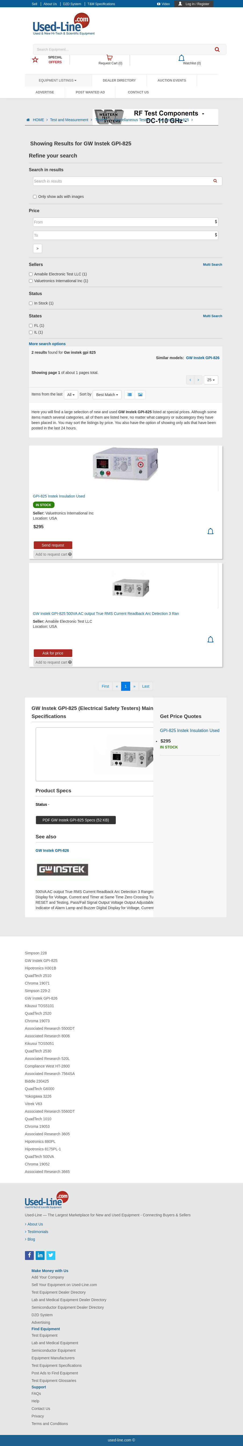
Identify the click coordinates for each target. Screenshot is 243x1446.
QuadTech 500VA (39, 1156)
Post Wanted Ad (90, 92)
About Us (50, 4)
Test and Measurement (71, 120)
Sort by (85, 394)
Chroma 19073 (37, 1021)
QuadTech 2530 (38, 1051)
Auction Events (172, 80)
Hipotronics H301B (40, 968)
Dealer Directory (119, 80)
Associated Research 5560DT (50, 1111)
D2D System (72, 4)
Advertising (41, 1322)
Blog (30, 1239)
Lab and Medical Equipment (55, 1343)
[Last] (146, 686)
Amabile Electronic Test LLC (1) (58, 274)
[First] (105, 686)
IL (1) (36, 332)
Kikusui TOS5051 (39, 1043)
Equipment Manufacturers (53, 1358)
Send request (53, 545)
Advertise (45, 92)
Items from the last (47, 394)
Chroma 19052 (37, 1164)
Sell (34, 4)
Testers (103, 120)
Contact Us (138, 92)
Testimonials (36, 1232)
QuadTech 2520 (38, 1013)
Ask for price (52, 653)
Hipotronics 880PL (40, 1141)
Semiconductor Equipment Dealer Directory (68, 1307)
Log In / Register (197, 4)
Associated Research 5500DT (50, 1028)
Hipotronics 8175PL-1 (43, 1149)
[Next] (134, 686)
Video (163, 4)
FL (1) (36, 325)
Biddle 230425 (37, 1081)
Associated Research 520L (47, 1058)
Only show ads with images (58, 196)
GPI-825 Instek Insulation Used (59, 496)
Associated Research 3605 (47, 1134)
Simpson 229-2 (37, 991)
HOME (40, 120)
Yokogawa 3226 (38, 1096)
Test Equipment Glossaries (54, 1380)
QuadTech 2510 (38, 976)
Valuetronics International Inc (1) (58, 281)
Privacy (38, 1416)
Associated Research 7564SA (50, 1074)
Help (35, 1401)
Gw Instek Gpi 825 (175, 120)
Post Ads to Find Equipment (55, 1373)
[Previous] (116, 686)
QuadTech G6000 (40, 1089)
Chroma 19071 (37, 983)
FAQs (36, 1393)
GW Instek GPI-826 (202, 358)
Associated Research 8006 (47, 1036)
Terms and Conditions (50, 1424)
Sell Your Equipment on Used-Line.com (64, 1285)
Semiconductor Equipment (54, 1350)
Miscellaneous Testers (135, 120)
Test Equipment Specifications (57, 1365)
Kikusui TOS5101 (39, 1006)
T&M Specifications (101, 4)
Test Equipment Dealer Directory (59, 1292)
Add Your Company (48, 1277)
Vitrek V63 (33, 1104)
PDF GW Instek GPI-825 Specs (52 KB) (76, 820)
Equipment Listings (58, 80)
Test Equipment (45, 1335)
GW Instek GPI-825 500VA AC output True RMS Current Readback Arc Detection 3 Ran (106, 613)
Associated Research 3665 (47, 1172)
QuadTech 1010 (38, 1119)
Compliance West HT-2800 (47, 1066)
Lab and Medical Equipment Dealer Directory (69, 1300)
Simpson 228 (36, 953)
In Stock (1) (41, 303)
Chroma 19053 (37, 1126)
